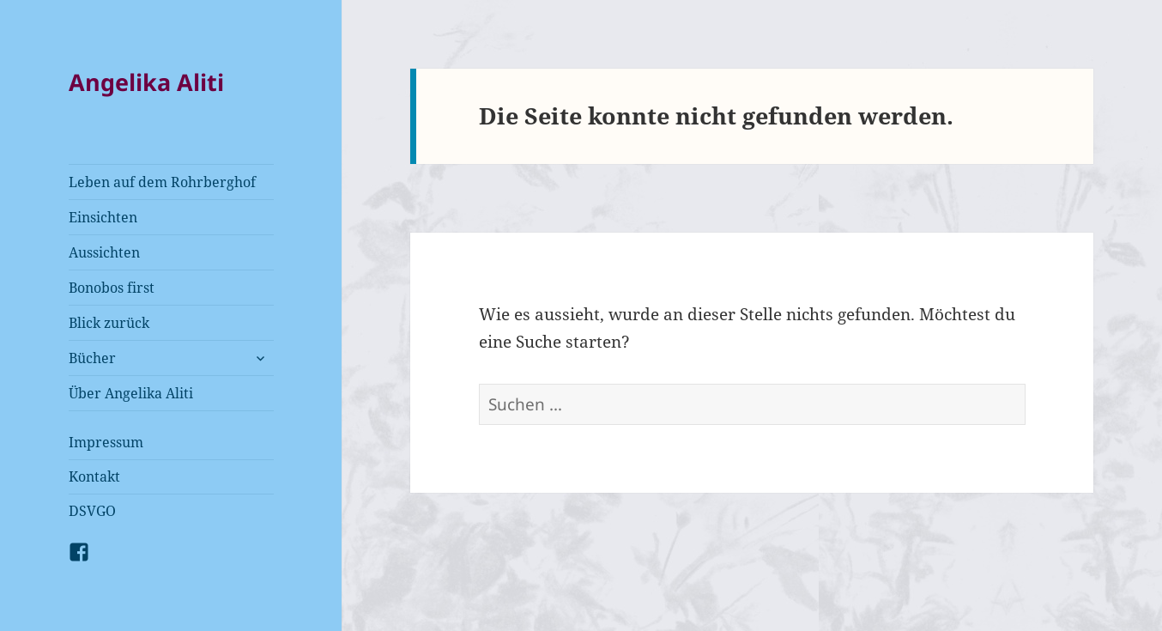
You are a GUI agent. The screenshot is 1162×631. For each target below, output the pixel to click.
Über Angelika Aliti (131, 393)
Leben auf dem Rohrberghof (162, 182)
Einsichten (103, 217)
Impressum (106, 442)
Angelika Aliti (146, 82)
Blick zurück (109, 322)
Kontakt (94, 476)
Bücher (92, 358)
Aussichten (104, 252)
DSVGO (92, 510)
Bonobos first (111, 287)
